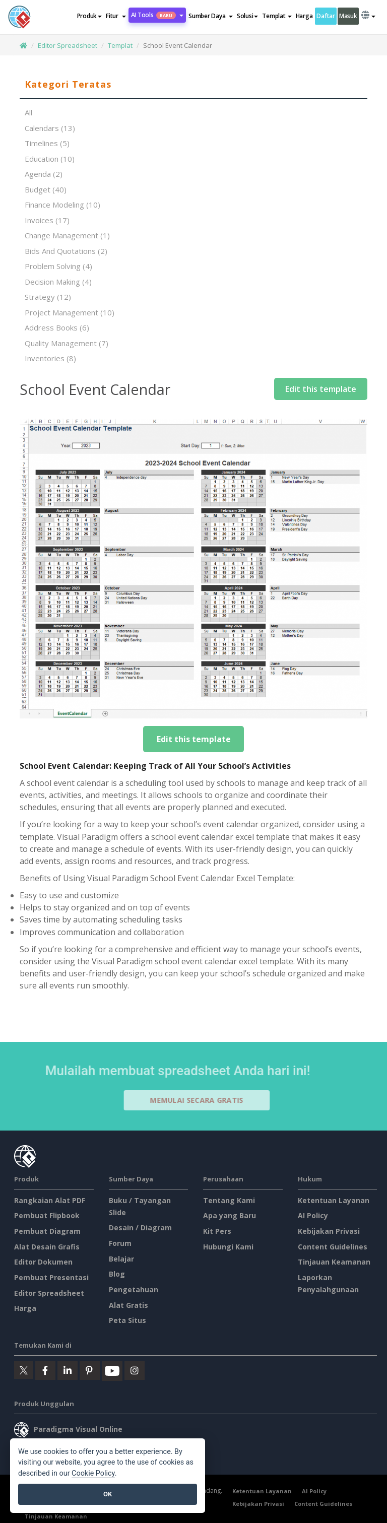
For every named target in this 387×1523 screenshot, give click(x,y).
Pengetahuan (133, 1289)
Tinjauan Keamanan (334, 1262)
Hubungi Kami (228, 1246)
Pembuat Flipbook (47, 1215)
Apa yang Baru (229, 1215)
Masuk (348, 16)
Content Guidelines (332, 1246)
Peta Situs (127, 1320)
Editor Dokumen (43, 1262)
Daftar (325, 16)
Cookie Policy (93, 1473)
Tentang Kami (229, 1200)
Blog (117, 1274)
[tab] (193, 85)
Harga (304, 16)
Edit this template (320, 388)
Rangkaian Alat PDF (49, 1200)
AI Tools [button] (157, 15)
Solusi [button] (247, 16)
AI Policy (313, 1215)
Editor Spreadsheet (67, 45)
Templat (120, 45)
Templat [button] (276, 16)
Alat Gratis (128, 1305)
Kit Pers (217, 1231)
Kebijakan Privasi (329, 1231)
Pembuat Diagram (47, 1231)
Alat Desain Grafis (47, 1246)
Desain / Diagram (140, 1227)
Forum (120, 1243)
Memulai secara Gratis (200, 1100)
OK (107, 1494)
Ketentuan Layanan (333, 1200)
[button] (115, 16)
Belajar (121, 1259)
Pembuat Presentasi (51, 1277)
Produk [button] (89, 16)
